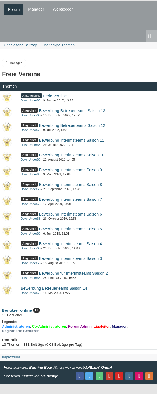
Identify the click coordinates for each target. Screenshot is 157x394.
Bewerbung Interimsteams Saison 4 (70, 243)
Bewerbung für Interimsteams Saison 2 (73, 273)
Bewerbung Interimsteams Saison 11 (71, 140)
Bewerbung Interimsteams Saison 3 (70, 258)
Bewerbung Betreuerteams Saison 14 (54, 288)
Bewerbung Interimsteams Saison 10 (71, 155)
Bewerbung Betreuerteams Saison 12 (72, 125)
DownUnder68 (31, 100)
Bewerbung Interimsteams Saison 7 (70, 199)
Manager (36, 9)
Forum (14, 9)
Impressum (11, 357)
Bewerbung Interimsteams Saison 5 (70, 229)
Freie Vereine (21, 74)
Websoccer (63, 9)
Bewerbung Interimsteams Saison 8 (70, 184)
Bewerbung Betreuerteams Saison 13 (72, 110)
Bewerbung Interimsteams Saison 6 (70, 214)
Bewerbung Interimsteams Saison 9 (70, 170)
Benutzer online (17, 310)
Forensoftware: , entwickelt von (58, 367)
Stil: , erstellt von (31, 376)
